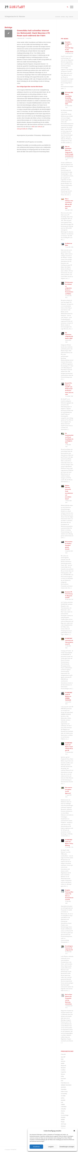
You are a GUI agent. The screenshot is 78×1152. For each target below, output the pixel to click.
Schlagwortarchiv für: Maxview (15, 16)
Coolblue (63, 1070)
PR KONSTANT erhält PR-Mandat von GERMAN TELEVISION (68, 696)
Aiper (62, 1059)
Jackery (62, 1098)
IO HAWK (63, 1096)
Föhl (62, 1081)
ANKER (62, 1063)
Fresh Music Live (65, 1083)
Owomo (63, 1111)
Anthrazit (40, 126)
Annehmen (36, 1146)
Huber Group (64, 1091)
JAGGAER (63, 1100)
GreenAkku (29, 38)
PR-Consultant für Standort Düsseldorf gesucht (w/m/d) (68, 545)
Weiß (33, 126)
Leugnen (51, 1146)
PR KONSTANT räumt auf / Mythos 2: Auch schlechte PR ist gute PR (69, 746)
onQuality (63, 1109)
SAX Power (63, 1124)
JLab (62, 1102)
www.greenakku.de (22, 129)
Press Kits (63, 1054)
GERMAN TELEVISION (66, 1085)
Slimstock (63, 1126)
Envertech (63, 1078)
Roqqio (62, 1122)
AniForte (63, 1061)
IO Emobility (64, 1093)
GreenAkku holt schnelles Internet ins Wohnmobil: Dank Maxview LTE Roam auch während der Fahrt (33, 33)
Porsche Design (64, 1115)
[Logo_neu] (15, 7)
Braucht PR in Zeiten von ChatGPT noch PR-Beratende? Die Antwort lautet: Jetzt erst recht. (69, 388)
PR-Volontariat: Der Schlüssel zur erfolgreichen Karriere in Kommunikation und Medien (69, 288)
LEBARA (63, 1104)
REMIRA (63, 1119)
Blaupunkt (63, 1065)
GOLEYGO (63, 1087)
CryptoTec (63, 1072)
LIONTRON (63, 1106)
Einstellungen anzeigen (67, 1146)
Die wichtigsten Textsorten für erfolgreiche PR (69, 947)
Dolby (62, 1076)
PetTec (62, 1113)
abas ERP (63, 1057)
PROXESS (63, 1117)
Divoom (63, 1074)
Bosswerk (63, 1068)
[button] (74, 1131)
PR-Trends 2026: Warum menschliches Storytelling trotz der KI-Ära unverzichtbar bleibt (69, 98)
